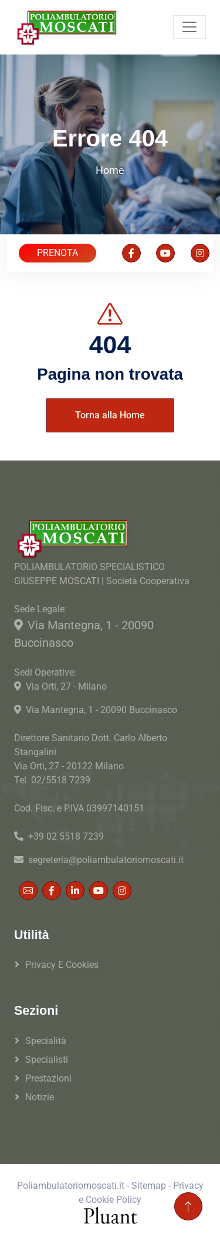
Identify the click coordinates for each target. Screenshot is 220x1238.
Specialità (45, 1040)
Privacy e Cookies (62, 964)
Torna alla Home (110, 415)
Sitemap (148, 1185)
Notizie (39, 1097)
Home (110, 170)
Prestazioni (48, 1078)
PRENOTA (57, 252)
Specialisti (46, 1059)
